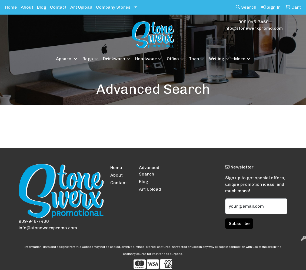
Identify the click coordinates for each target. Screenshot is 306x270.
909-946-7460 (253, 21)
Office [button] (173, 58)
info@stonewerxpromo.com (253, 28)
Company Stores (113, 7)
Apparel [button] (64, 58)
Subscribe (239, 223)
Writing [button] (216, 58)
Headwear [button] (146, 58)
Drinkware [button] (114, 58)
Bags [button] (87, 58)
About (27, 7)
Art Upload (81, 7)
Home (11, 7)
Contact (58, 7)
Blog (41, 7)
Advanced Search (149, 171)
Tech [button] (194, 58)
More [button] (239, 58)
